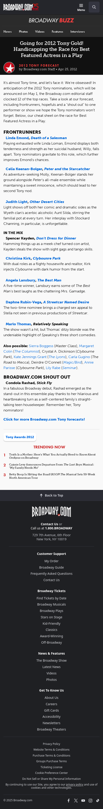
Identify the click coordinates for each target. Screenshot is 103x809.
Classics (51, 629)
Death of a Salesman (49, 138)
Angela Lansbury (20, 280)
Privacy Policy (51, 744)
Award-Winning (51, 636)
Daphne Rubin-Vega (23, 302)
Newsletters (51, 723)
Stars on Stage (51, 617)
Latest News (51, 667)
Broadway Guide (51, 567)
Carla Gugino (79, 357)
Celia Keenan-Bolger (24, 169)
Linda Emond (17, 138)
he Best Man (50, 280)
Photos (23, 32)
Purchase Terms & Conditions (51, 755)
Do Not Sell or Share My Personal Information (51, 779)
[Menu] (81, 8)
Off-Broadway (51, 642)
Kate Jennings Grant (30, 357)
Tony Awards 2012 (20, 437)
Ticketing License (51, 767)
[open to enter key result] (94, 7)
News (7, 32)
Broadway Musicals (51, 604)
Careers (51, 704)
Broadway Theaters (51, 729)
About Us (51, 697)
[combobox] (92, 7)
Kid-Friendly (51, 623)
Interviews (77, 32)
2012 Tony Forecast (39, 65)
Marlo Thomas (18, 324)
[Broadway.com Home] (21, 7)
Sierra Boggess (41, 346)
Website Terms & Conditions (51, 750)
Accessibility (52, 716)
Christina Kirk (18, 258)
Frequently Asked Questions (51, 573)
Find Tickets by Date (52, 598)
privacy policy (74, 784)
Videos (39, 32)
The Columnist (26, 351)
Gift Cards (51, 710)
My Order (51, 561)
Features (57, 32)
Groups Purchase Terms (51, 761)
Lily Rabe (53, 368)
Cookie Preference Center (51, 773)
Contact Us (49, 524)
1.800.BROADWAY (58, 528)
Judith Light (17, 202)
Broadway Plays (51, 611)
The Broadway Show (51, 660)
